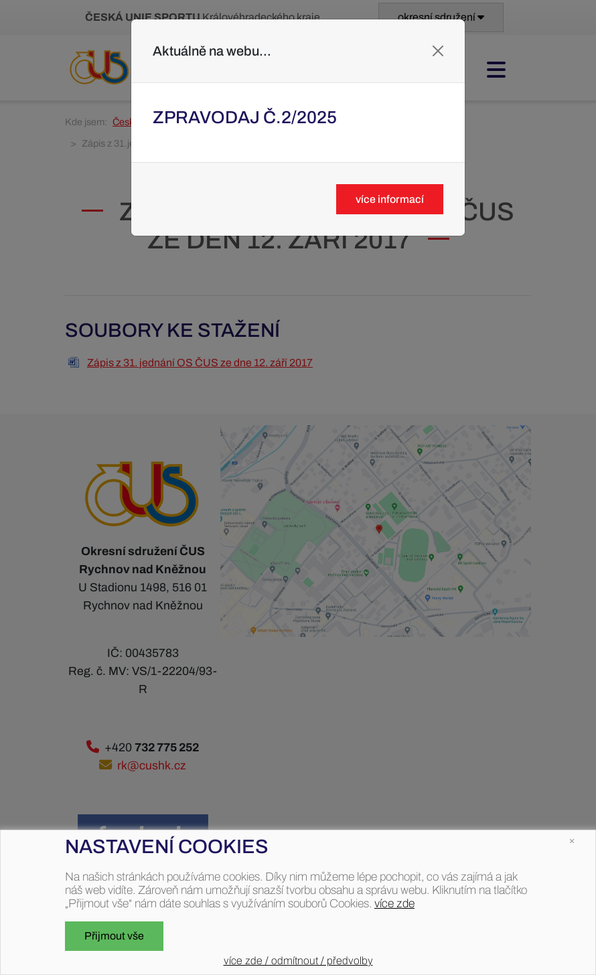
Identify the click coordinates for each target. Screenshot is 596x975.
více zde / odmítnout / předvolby (298, 960)
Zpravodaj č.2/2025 (245, 117)
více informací (390, 199)
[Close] (438, 51)
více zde (394, 903)
